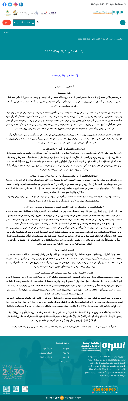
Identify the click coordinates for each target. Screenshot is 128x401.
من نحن (66, 353)
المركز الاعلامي (46, 353)
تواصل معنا (64, 361)
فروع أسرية (47, 348)
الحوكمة (66, 357)
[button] (37, 22)
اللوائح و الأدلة (46, 357)
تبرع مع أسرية (6, 23)
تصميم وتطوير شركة (64, 398)
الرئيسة (66, 348)
